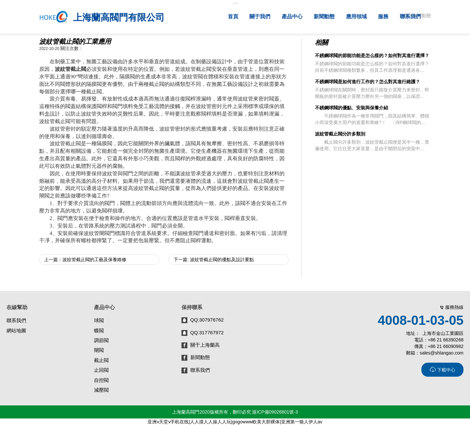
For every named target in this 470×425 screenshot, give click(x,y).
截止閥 (101, 360)
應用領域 (357, 16)
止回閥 (101, 370)
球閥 (99, 320)
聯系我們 (411, 16)
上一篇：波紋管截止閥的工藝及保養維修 (85, 259)
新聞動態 (325, 16)
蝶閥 (99, 330)
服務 (384, 16)
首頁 (234, 16)
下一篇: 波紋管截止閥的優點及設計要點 (214, 259)
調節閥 (101, 340)
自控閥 (101, 380)
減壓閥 (101, 390)
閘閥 (99, 350)
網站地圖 (16, 330)
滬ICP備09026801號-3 (275, 412)
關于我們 (260, 16)
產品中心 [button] (293, 16)
